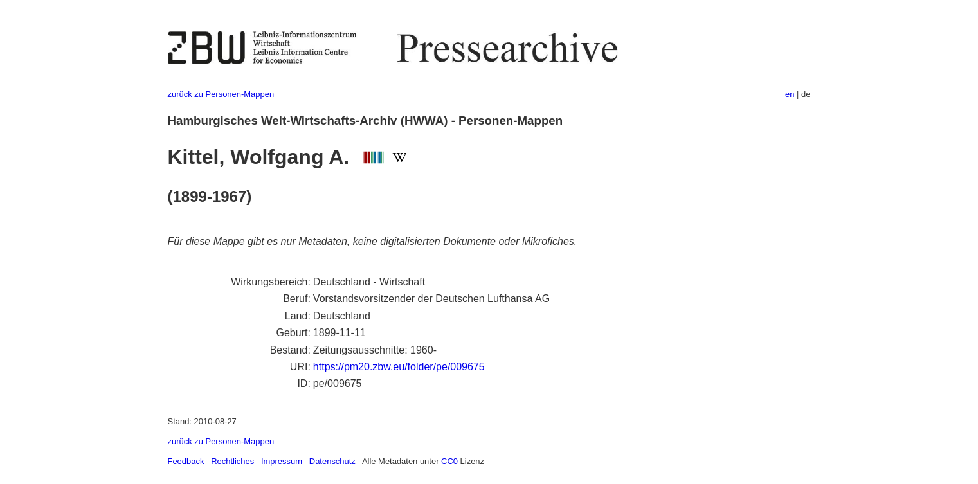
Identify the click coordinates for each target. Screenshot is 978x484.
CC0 (449, 461)
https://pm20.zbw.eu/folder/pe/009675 (399, 366)
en (789, 94)
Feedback (186, 461)
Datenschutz (332, 461)
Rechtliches (232, 461)
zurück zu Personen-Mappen (221, 94)
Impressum (281, 461)
